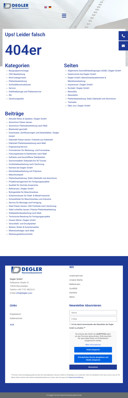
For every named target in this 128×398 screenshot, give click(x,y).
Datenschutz (16, 318)
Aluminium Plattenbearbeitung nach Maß (28, 125)
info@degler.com (24, 293)
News (72, 296)
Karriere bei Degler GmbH (21, 167)
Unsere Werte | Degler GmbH (22, 220)
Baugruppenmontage (19, 70)
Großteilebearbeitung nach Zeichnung (26, 164)
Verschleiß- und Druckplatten (22, 223)
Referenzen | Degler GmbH (21, 188)
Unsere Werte (76, 280)
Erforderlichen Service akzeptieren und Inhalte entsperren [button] (93, 358)
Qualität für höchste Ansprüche (23, 185)
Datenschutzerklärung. (76, 377)
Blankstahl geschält (18, 129)
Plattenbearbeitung (18, 81)
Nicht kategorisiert (17, 77)
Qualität (73, 288)
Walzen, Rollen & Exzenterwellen (24, 227)
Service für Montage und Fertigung (25, 202)
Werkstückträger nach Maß (21, 230)
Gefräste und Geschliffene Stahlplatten (27, 157)
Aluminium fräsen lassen (20, 122)
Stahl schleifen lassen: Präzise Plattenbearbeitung (32, 209)
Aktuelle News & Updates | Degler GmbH (28, 118)
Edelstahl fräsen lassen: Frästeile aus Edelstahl (31, 139)
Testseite (72, 102)
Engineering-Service (18, 146)
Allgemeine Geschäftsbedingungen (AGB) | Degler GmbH (94, 70)
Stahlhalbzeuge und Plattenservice (25, 91)
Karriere (73, 292)
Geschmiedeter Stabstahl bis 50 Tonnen (27, 160)
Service (12, 88)
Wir (10, 95)
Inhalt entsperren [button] (93, 350)
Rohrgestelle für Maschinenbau (23, 192)
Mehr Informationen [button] (93, 345)
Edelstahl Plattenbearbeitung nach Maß (27, 143)
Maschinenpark (16, 174)
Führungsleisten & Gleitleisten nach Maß (28, 153)
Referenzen (74, 284)
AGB (12, 324)
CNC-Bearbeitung (17, 74)
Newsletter (73, 95)
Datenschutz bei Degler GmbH (82, 74)
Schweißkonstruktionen (20, 84)
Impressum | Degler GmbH (80, 84)
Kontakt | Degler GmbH (78, 88)
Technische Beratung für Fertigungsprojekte (29, 216)
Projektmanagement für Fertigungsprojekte (29, 181)
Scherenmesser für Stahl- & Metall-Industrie (29, 195)
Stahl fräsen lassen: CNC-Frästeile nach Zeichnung (32, 206)
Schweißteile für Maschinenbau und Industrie (30, 199)
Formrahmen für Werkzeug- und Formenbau (29, 150)
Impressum (15, 314)
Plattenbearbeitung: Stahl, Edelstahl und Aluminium (92, 98)
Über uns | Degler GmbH (79, 105)
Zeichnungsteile (16, 98)
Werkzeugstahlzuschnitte (20, 234)
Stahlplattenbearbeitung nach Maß (25, 213)
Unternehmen (76, 275)
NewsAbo (72, 91)
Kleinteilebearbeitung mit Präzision (25, 171)
